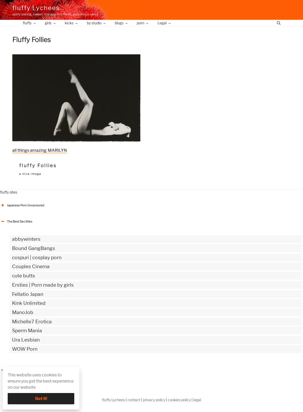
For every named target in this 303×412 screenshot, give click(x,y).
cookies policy (179, 400)
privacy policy (154, 400)
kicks (71, 23)
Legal (164, 23)
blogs (121, 23)
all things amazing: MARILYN (39, 150)
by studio (96, 23)
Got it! (41, 398)
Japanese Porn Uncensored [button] (22, 205)
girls (50, 23)
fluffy (29, 23)
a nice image (30, 174)
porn (143, 23)
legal (197, 400)
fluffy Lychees (36, 8)
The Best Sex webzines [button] (19, 370)
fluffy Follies (38, 165)
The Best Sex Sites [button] (16, 221)
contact (134, 400)
